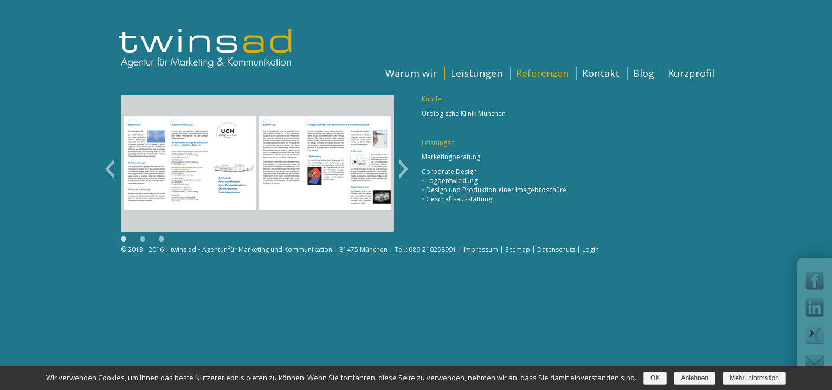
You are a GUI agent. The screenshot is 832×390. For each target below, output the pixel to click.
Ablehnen (694, 378)
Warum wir (411, 73)
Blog (643, 73)
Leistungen (476, 73)
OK (655, 378)
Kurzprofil (691, 73)
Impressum (480, 249)
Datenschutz (556, 249)
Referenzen (542, 73)
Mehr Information (754, 378)
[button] (110, 169)
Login (590, 249)
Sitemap (517, 249)
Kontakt (601, 73)
